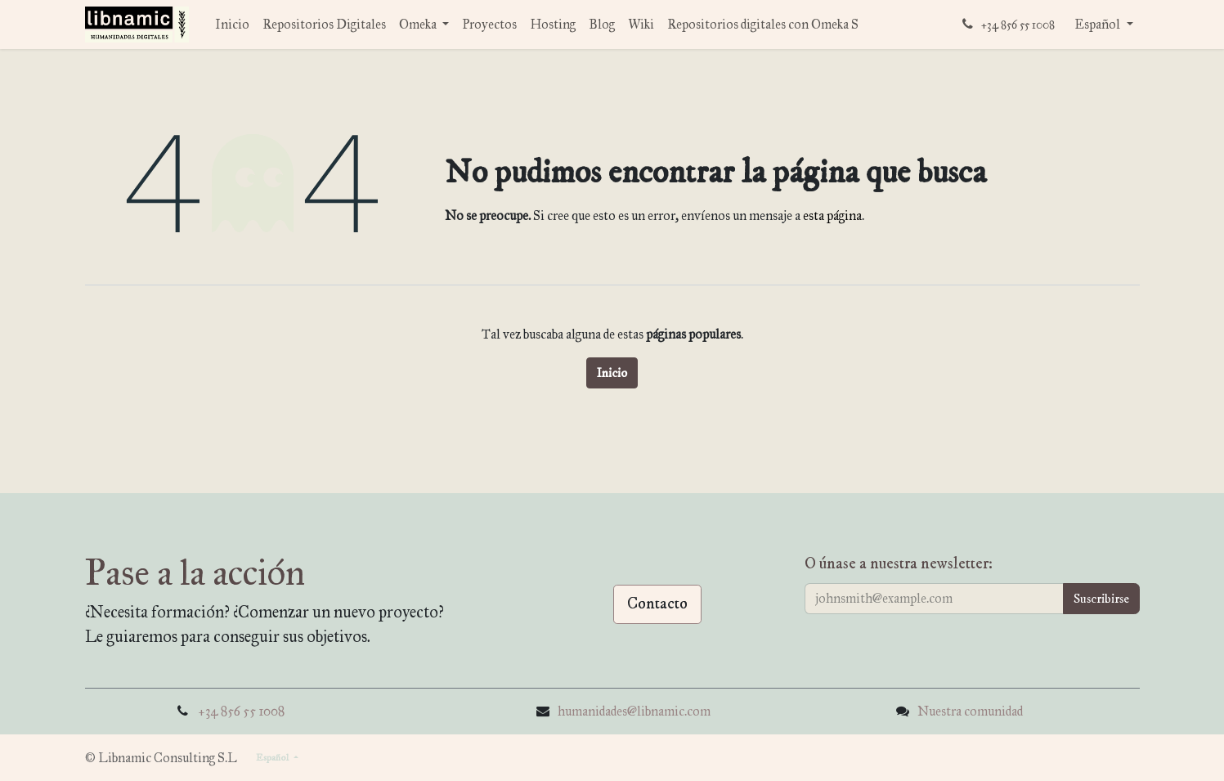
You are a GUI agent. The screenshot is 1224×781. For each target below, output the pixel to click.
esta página (832, 215)
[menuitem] (232, 24)
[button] (1101, 598)
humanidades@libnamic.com (634, 711)
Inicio (612, 373)
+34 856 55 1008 (241, 711)
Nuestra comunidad (970, 711)
